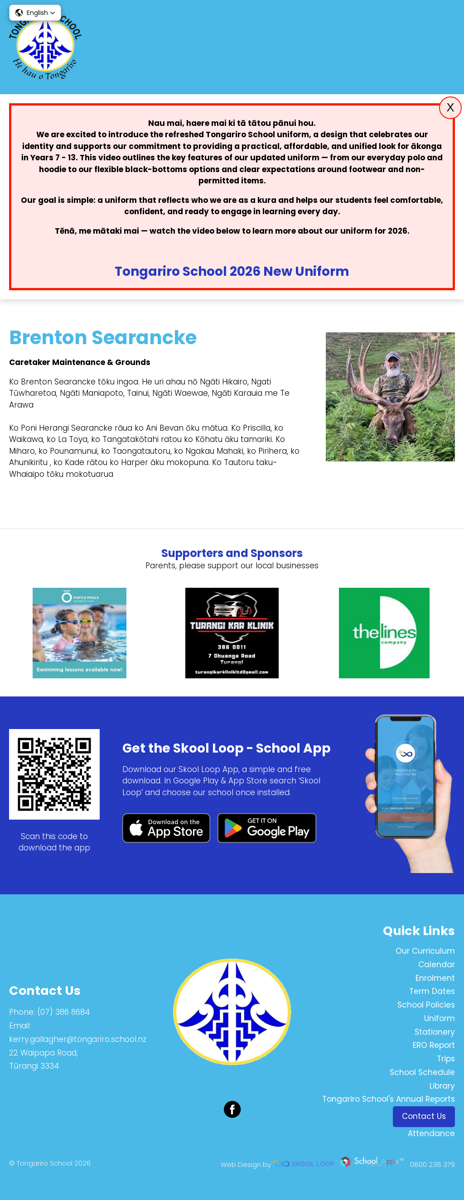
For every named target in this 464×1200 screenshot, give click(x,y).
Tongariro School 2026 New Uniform (232, 271)
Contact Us (424, 1116)
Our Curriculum (425, 951)
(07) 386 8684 (63, 1012)
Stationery (435, 1032)
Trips (446, 1058)
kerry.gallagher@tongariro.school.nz (77, 1039)
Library (442, 1085)
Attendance (431, 1133)
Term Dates (432, 991)
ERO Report (434, 1045)
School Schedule (422, 1072)
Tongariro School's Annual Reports (388, 1099)
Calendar (436, 964)
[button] (35, 13)
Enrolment (435, 978)
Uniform (439, 1018)
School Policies (426, 1004)
